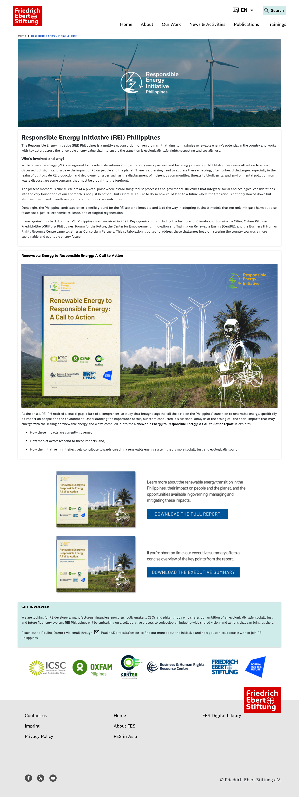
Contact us (36, 715)
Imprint (32, 726)
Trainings (277, 24)
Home (126, 24)
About (147, 24)
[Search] (274, 10)
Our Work (171, 24)
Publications (246, 24)
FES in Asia (125, 736)
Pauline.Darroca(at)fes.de (120, 633)
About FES (125, 726)
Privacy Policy (39, 736)
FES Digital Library (221, 715)
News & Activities (207, 24)
